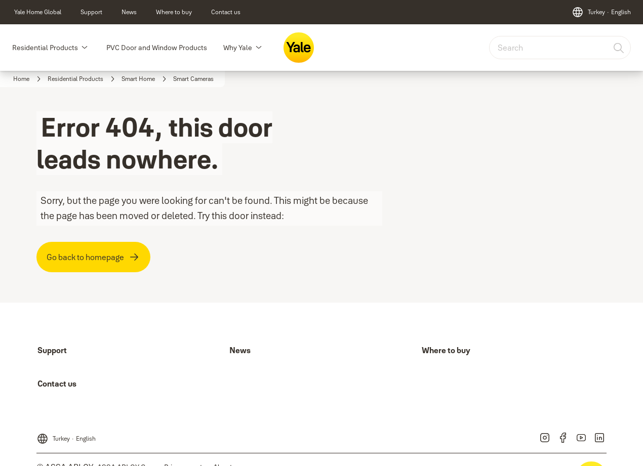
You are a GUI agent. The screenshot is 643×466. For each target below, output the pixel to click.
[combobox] (560, 47)
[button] (84, 47)
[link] (37, 12)
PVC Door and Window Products (156, 47)
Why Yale (237, 47)
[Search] (619, 47)
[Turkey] (601, 12)
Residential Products (45, 47)
